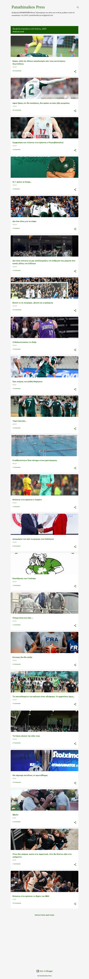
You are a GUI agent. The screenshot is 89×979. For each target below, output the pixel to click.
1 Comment (16, 189)
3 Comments (16, 149)
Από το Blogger (44, 971)
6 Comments (17, 822)
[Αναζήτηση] (77, 7)
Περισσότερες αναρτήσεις (44, 915)
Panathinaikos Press (28, 7)
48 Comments (17, 71)
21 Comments (17, 903)
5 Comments (17, 349)
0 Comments (17, 270)
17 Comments (17, 782)
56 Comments (17, 310)
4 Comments (17, 428)
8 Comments (17, 546)
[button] (75, 71)
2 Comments (17, 467)
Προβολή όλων (18, 31)
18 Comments (17, 110)
